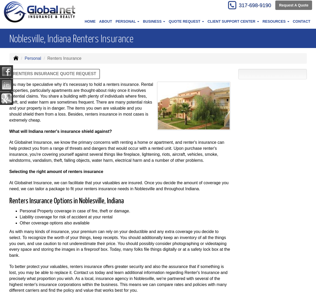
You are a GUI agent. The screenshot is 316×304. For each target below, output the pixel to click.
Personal (33, 58)
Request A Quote (293, 6)
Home (90, 21)
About (105, 21)
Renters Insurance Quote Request (54, 73)
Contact (301, 21)
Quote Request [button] (186, 21)
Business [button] (154, 21)
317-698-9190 (252, 6)
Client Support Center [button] (233, 21)
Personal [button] (127, 21)
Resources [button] (276, 21)
